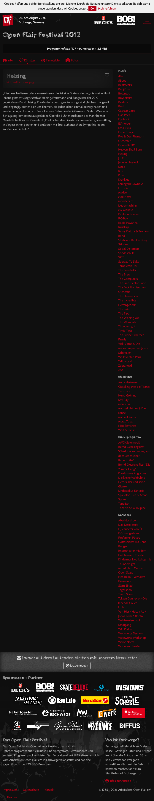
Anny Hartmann (128, 382)
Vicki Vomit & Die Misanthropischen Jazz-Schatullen (133, 348)
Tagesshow (125, 590)
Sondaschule (126, 253)
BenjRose (124, 89)
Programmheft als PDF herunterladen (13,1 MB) (77, 48)
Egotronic (124, 119)
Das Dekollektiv (128, 524)
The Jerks (124, 309)
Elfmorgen (124, 123)
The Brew (124, 274)
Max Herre (124, 197)
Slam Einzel (125, 585)
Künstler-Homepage (21, 82)
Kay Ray (123, 400)
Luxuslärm (124, 188)
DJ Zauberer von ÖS (130, 529)
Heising (122, 154)
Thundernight (126, 326)
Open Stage (125, 572)
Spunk (122, 499)
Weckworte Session (130, 633)
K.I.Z (120, 171)
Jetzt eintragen (77, 665)
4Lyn (121, 76)
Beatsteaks (125, 85)
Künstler (27, 60)
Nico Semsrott (127, 425)
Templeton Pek (127, 266)
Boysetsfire (125, 98)
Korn (121, 175)
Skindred (123, 244)
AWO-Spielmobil (129, 442)
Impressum (10, 789)
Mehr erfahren (107, 8)
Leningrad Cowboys (130, 184)
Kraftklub (123, 179)
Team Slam (125, 594)
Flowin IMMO (126, 145)
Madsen (123, 192)
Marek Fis (124, 404)
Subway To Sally (128, 261)
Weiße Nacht (126, 642)
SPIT (121, 257)
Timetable (50, 60)
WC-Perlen (125, 629)
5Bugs (122, 80)
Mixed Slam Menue (130, 568)
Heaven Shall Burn (130, 149)
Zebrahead (125, 365)
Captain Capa (126, 110)
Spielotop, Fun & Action (132, 495)
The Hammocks (128, 296)
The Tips (123, 313)
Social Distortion (128, 248)
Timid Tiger (125, 330)
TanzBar (123, 503)
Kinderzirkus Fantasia (131, 490)
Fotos (72, 60)
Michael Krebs (127, 417)
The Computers (128, 279)
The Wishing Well (129, 318)
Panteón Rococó (128, 214)
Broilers (123, 102)
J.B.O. (121, 158)
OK (92, 8)
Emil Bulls (124, 128)
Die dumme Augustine (132, 473)
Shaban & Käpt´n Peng (132, 240)
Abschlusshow (127, 520)
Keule (121, 166)
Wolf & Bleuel (126, 430)
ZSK (120, 370)
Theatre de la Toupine (132, 508)
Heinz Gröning (127, 395)
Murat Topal (125, 421)
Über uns (11, 797)
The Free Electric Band (132, 283)
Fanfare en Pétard (129, 537)
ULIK (121, 607)
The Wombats (127, 322)
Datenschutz (31, 789)
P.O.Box (123, 218)
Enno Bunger (126, 132)
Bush (121, 106)
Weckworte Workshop (132, 637)
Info (8, 60)
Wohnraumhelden (129, 646)
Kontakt (49, 789)
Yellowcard (125, 361)
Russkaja (123, 227)
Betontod (124, 93)
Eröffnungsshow (128, 533)
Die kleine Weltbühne (131, 477)
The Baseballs (127, 270)
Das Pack (124, 115)
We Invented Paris (129, 357)
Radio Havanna (128, 222)
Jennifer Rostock (128, 162)
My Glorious (125, 210)
